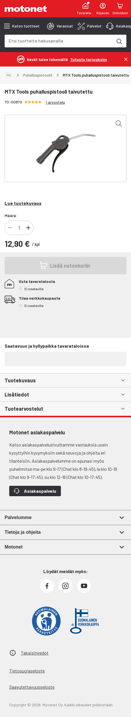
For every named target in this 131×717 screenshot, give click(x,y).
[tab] (60, 26)
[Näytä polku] (9, 75)
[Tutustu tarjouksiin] (88, 59)
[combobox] (58, 40)
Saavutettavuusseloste (32, 687)
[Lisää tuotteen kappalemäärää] (28, 228)
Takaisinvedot (34, 652)
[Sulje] (125, 59)
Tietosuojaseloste (27, 670)
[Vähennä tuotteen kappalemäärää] (10, 228)
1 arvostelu (55, 102)
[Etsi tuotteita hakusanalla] (119, 41)
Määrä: (11, 215)
